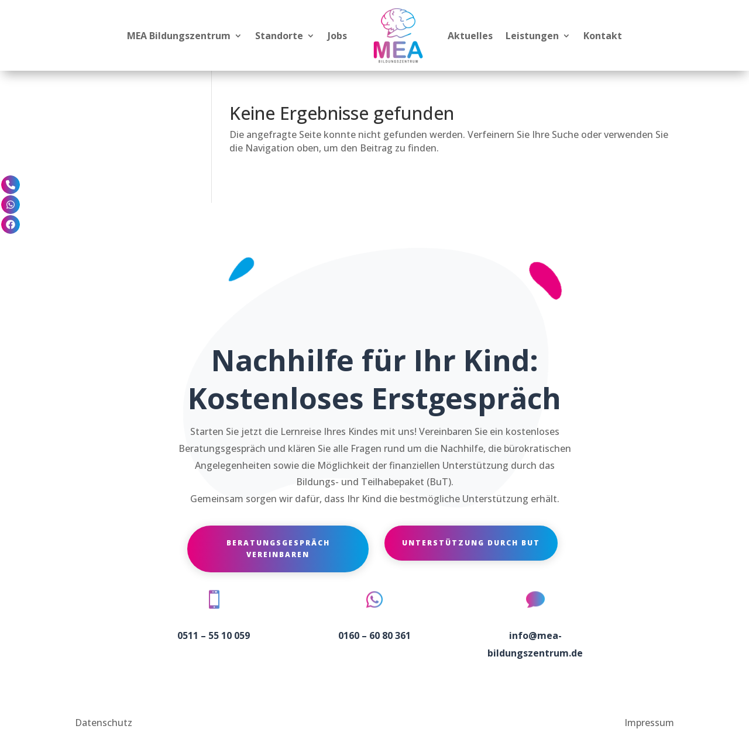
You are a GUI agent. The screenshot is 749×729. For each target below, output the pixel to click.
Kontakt (602, 35)
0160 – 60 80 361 (374, 635)
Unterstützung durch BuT (471, 543)
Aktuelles (470, 35)
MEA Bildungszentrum (179, 35)
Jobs (337, 35)
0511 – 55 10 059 (213, 635)
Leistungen (532, 35)
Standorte (279, 35)
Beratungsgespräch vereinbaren (278, 548)
